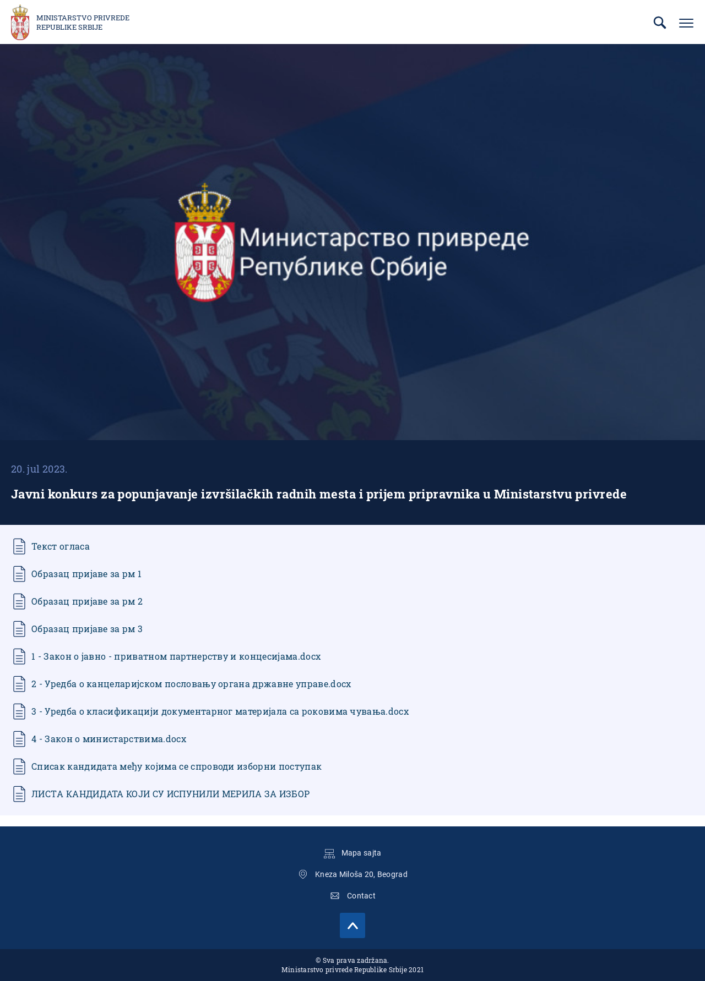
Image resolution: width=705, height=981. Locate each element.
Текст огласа (60, 546)
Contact (361, 895)
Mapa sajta (361, 852)
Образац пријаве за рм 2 (87, 601)
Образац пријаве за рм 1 (86, 573)
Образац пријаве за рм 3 (87, 628)
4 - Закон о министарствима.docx (108, 738)
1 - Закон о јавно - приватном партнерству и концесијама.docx (176, 656)
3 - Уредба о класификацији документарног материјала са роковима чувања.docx (220, 711)
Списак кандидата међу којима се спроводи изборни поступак (176, 766)
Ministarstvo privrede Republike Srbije (82, 22)
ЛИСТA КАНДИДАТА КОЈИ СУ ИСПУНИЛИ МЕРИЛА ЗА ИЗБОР (170, 793)
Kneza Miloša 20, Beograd (361, 874)
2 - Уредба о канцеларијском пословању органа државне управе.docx (191, 683)
